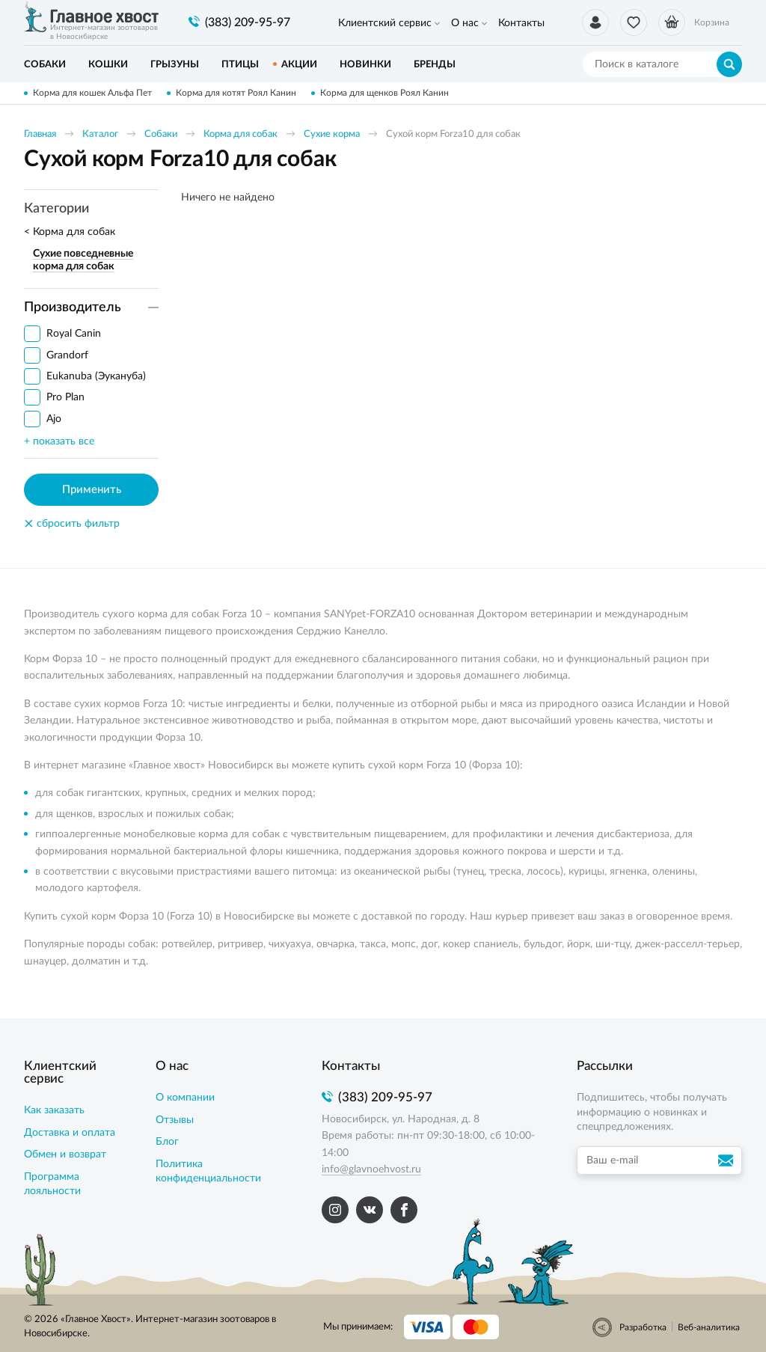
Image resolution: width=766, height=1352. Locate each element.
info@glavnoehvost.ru (371, 1169)
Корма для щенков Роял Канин (384, 92)
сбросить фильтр (72, 523)
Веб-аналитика (709, 1327)
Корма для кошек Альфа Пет (92, 92)
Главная (40, 134)
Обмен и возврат (65, 1154)
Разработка (643, 1327)
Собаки (160, 134)
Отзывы (175, 1120)
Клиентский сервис (385, 23)
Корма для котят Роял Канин (236, 92)
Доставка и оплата (69, 1133)
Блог (167, 1142)
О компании (185, 1097)
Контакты (521, 23)
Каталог (100, 134)
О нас (465, 23)
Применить (91, 489)
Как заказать (54, 1110)
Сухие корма (332, 134)
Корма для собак (240, 134)
